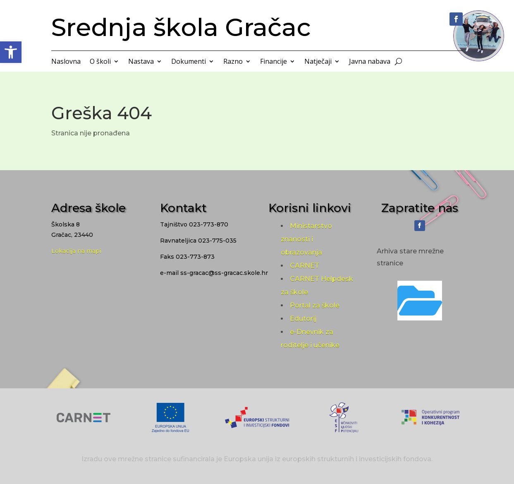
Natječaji (318, 62)
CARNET (304, 266)
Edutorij (303, 319)
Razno (233, 62)
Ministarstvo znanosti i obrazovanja (306, 239)
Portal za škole (314, 305)
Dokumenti (188, 62)
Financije (273, 62)
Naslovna (66, 62)
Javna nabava (369, 62)
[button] (11, 52)
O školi (100, 62)
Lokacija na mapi (76, 251)
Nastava (141, 62)
